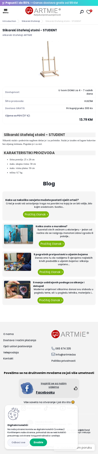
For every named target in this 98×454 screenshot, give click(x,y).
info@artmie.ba (66, 354)
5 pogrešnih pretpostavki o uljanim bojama (61, 254)
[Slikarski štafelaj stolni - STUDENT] (49, 59)
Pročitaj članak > (36, 214)
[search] (82, 12)
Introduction (9, 21)
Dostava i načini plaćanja (19, 340)
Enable (38, 442)
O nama (8, 334)
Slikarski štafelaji (31, 21)
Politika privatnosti (63, 361)
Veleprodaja (11, 352)
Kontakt (8, 358)
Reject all (18, 442)
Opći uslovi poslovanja (17, 346)
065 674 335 (63, 348)
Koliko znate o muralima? (51, 226)
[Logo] (43, 11)
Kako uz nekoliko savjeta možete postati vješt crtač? (42, 200)
